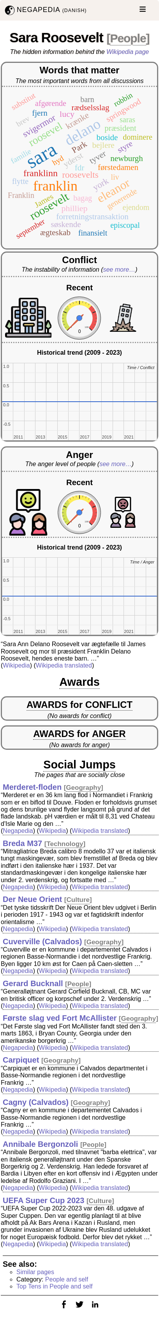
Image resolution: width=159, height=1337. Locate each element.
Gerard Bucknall (33, 983)
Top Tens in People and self (54, 1286)
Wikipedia (16, 665)
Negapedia (18, 830)
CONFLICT (108, 704)
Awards (79, 682)
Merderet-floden (32, 787)
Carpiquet (21, 1060)
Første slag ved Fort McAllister (60, 1018)
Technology (64, 844)
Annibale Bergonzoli (40, 1144)
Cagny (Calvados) (36, 1102)
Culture (78, 899)
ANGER (109, 733)
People (128, 38)
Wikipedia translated (64, 665)
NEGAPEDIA (45, 10)
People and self (66, 1279)
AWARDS (46, 704)
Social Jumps (79, 764)
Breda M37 (22, 843)
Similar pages (35, 1272)
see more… (119, 269)
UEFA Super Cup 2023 (43, 1200)
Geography (83, 787)
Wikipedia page (127, 52)
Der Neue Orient (32, 899)
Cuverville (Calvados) (42, 941)
